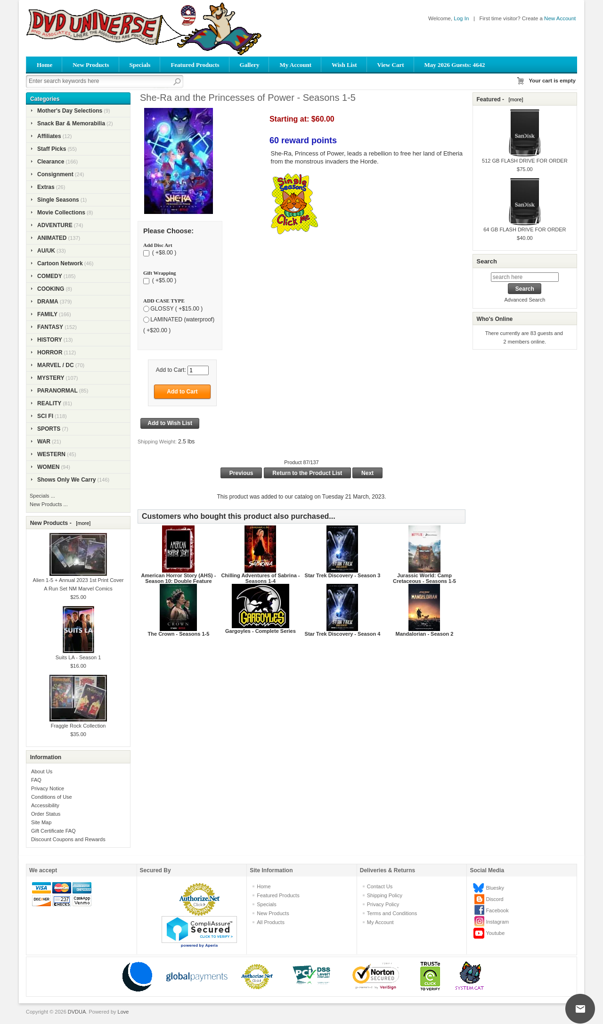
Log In (461, 18)
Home (44, 64)
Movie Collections (61, 212)
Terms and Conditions (392, 913)
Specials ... (42, 496)
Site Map (41, 822)
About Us (41, 771)
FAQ (36, 780)
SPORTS (48, 429)
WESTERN (51, 454)
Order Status (45, 814)
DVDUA (77, 1012)
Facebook (497, 910)
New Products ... (49, 504)
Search (486, 261)
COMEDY (49, 276)
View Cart (390, 64)
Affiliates (49, 136)
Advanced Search (524, 300)
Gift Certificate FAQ (53, 831)
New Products (91, 64)
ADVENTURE (55, 225)
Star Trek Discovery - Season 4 (343, 634)
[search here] (525, 277)
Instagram (497, 922)
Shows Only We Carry (66, 479)
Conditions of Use (51, 797)
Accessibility (45, 805)
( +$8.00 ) (163, 253)
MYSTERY (51, 378)
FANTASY (50, 327)
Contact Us (379, 886)
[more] (81, 523)
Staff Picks (51, 149)
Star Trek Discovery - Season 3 (343, 575)
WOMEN (48, 467)
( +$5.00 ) (163, 281)
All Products (271, 922)
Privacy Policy (383, 904)
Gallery (250, 64)
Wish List (344, 64)
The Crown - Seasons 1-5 (179, 634)
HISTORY (49, 339)
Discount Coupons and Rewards (68, 839)
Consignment (55, 174)
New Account (560, 18)
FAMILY (47, 314)
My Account (295, 64)
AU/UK (46, 250)
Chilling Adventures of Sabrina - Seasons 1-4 (260, 578)
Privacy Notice (47, 788)
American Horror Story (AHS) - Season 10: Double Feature (178, 578)
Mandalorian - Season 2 (425, 634)
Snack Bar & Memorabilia (71, 123)
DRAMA (47, 301)
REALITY (49, 403)
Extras (46, 187)
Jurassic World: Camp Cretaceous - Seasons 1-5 (424, 578)
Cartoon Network (60, 263)
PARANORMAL (57, 390)
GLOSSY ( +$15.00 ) (176, 308)
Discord (494, 899)
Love (123, 1012)
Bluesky (495, 888)
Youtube (495, 933)
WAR (43, 441)
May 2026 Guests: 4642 (454, 64)
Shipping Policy (384, 895)
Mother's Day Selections (69, 110)
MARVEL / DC (55, 365)
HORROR (49, 352)
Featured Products (195, 64)
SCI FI (45, 416)
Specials (140, 64)
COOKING (50, 289)
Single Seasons (58, 200)
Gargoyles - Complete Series (260, 631)
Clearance (50, 161)
